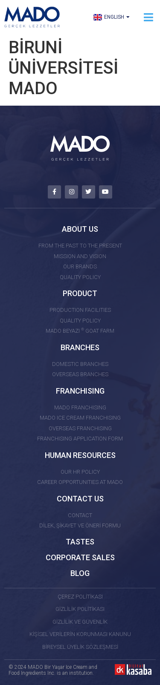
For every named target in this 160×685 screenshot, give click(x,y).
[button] (148, 17)
